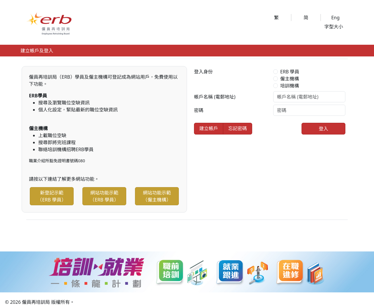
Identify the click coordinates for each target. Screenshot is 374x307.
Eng (335, 17)
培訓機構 (289, 85)
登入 (323, 128)
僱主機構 (289, 78)
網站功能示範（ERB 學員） (104, 196)
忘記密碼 (237, 128)
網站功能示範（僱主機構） (157, 196)
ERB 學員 (289, 71)
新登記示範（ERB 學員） (51, 196)
